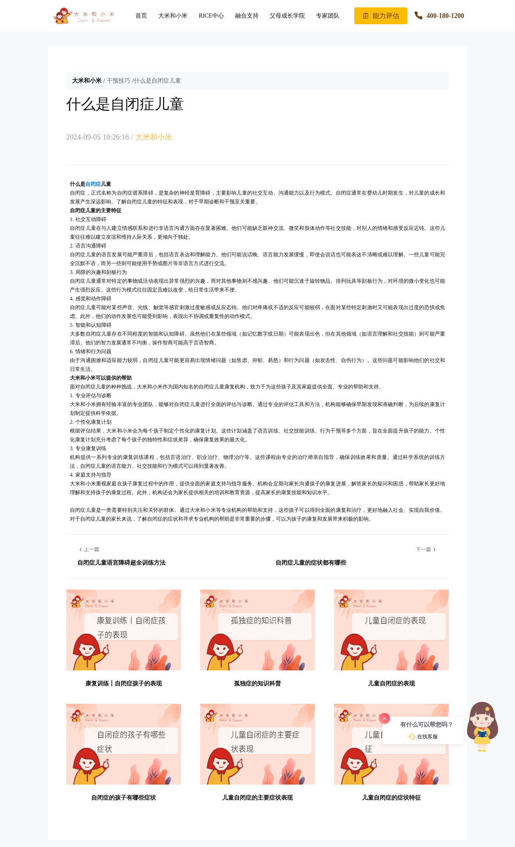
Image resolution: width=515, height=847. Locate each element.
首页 (141, 15)
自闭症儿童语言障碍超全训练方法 (121, 563)
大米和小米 (173, 15)
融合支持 (247, 15)
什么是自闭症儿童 (157, 80)
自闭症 (93, 184)
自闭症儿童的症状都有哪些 (311, 563)
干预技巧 (118, 80)
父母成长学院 (287, 15)
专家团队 (328, 15)
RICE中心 (211, 15)
